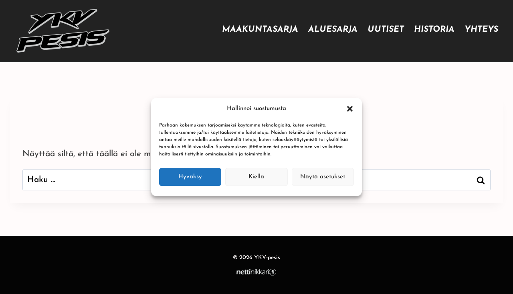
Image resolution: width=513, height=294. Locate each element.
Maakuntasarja (260, 29)
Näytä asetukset (322, 177)
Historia (434, 29)
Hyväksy (190, 177)
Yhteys (481, 29)
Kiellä (256, 177)
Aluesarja (332, 29)
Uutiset (386, 29)
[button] (350, 109)
